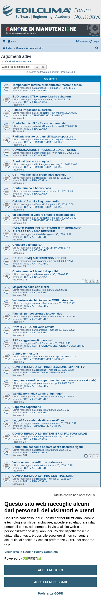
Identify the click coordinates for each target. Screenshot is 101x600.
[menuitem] (11, 41)
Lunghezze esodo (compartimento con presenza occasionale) (54, 380)
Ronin (38, 274)
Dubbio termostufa (25, 353)
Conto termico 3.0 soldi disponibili (35, 271)
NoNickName (42, 112)
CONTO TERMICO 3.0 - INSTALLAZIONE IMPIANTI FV (48, 367)
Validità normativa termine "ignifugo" (37, 393)
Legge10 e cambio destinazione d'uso (38, 420)
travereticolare (43, 152)
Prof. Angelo (42, 164)
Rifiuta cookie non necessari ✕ (75, 495)
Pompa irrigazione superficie (32, 109)
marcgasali (41, 88)
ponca (38, 99)
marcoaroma (42, 423)
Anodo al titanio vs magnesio (32, 161)
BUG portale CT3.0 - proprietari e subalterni (42, 96)
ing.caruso (41, 261)
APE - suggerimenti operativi (32, 340)
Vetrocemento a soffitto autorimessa (37, 462)
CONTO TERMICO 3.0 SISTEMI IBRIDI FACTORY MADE (49, 433)
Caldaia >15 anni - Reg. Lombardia (35, 201)
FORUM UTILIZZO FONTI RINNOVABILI (44, 372)
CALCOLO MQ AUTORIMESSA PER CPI (39, 258)
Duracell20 (41, 204)
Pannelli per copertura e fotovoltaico (37, 313)
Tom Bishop (41, 396)
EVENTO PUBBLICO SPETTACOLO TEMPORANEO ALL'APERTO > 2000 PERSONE (47, 229)
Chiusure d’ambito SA (27, 244)
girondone (40, 177)
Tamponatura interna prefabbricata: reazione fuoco (47, 85)
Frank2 (39, 343)
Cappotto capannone (26, 407)
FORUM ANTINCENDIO (36, 90)
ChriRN (39, 247)
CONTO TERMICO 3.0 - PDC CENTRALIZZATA (43, 475)
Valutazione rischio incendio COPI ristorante (42, 300)
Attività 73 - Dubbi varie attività (33, 327)
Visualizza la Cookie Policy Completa (31, 552)
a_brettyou (41, 436)
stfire (38, 290)
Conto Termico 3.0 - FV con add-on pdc (39, 123)
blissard (39, 450)
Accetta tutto (50, 570)
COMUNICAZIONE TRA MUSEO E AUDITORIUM (44, 149)
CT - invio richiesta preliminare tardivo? (39, 174)
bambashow (41, 139)
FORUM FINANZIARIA (35, 102)
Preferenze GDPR (50, 593)
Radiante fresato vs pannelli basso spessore (42, 136)
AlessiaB (40, 234)
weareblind (41, 303)
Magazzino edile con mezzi (30, 287)
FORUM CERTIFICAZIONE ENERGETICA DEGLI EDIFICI (54, 345)
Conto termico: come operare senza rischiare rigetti (47, 447)
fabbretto (40, 465)
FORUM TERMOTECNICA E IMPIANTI (43, 115)
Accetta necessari (50, 582)
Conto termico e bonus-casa (31, 188)
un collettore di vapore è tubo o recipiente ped (43, 214)
